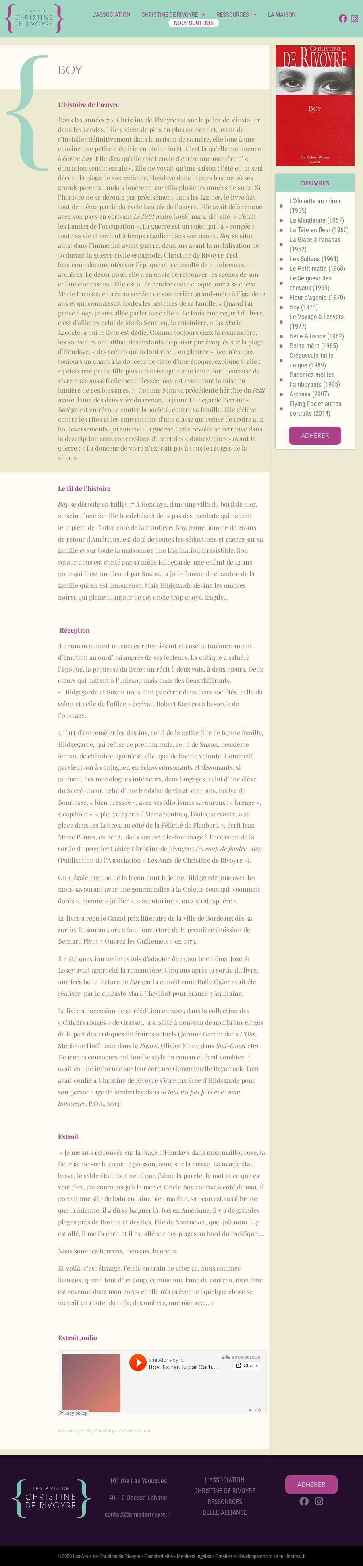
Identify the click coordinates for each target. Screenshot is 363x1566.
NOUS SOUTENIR (194, 23)
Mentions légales (194, 1556)
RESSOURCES (237, 15)
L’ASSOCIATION (111, 15)
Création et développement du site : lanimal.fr (260, 1556)
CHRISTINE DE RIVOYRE (173, 15)
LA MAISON (282, 15)
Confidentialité (158, 1556)
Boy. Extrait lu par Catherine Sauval (118, 1431)
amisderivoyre (70, 1431)
